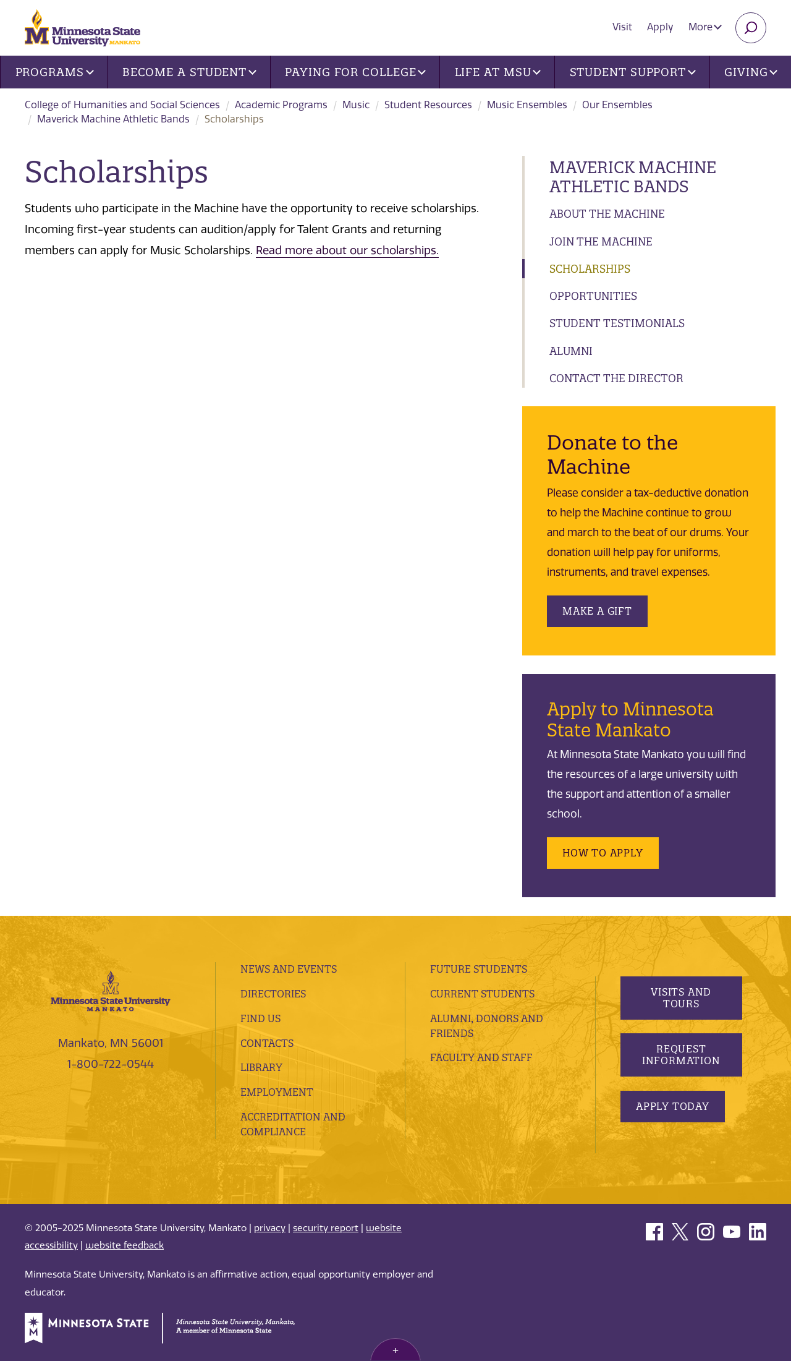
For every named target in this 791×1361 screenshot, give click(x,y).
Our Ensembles (617, 105)
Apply (660, 27)
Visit (622, 27)
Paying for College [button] (355, 72)
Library (261, 1067)
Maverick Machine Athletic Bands (113, 119)
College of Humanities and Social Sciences (122, 105)
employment (276, 1092)
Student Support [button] (633, 72)
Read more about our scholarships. (347, 250)
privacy (270, 1228)
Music (356, 105)
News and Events (288, 969)
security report (325, 1228)
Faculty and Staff (481, 1057)
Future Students (478, 969)
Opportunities (593, 295)
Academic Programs (281, 105)
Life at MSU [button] (498, 72)
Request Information (680, 1055)
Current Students (482, 994)
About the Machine (607, 213)
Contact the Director (616, 378)
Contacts (267, 1043)
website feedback (124, 1245)
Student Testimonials (617, 323)
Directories (273, 994)
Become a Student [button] (189, 72)
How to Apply (602, 853)
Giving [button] (750, 72)
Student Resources (428, 105)
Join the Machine (601, 241)
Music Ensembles (527, 105)
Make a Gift (597, 611)
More (705, 27)
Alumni (571, 350)
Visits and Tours (681, 998)
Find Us (260, 1018)
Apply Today (672, 1106)
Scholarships (589, 268)
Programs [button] (54, 72)
